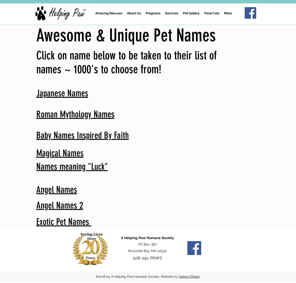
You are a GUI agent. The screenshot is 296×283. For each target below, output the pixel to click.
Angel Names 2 (59, 205)
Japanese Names (62, 93)
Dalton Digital (189, 276)
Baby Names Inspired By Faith (82, 135)
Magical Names (59, 153)
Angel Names (56, 189)
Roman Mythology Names (75, 114)
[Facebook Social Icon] (250, 13)
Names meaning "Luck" (72, 166)
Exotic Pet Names (63, 221)
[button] (153, 13)
